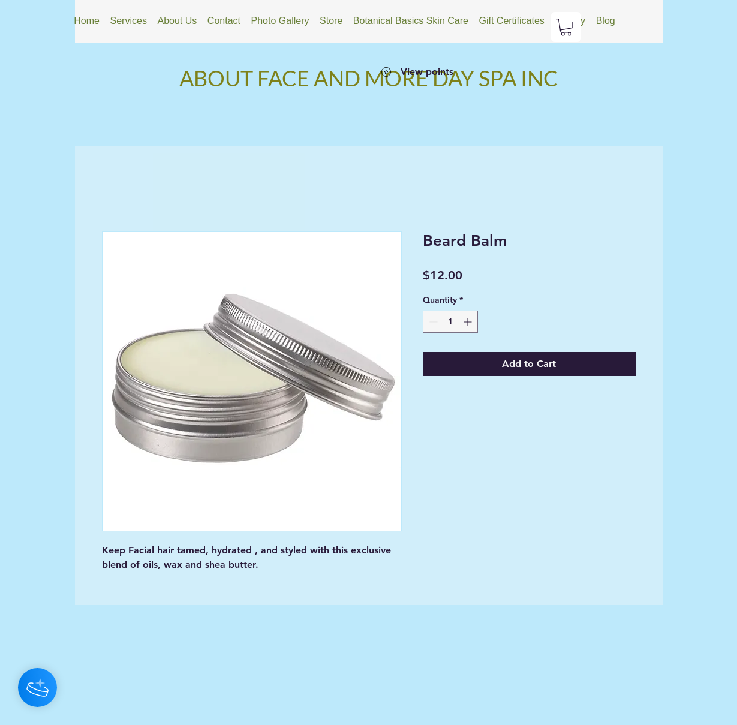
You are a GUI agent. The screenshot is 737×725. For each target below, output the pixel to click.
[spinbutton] (450, 321)
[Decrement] (432, 321)
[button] (566, 27)
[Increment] (468, 321)
